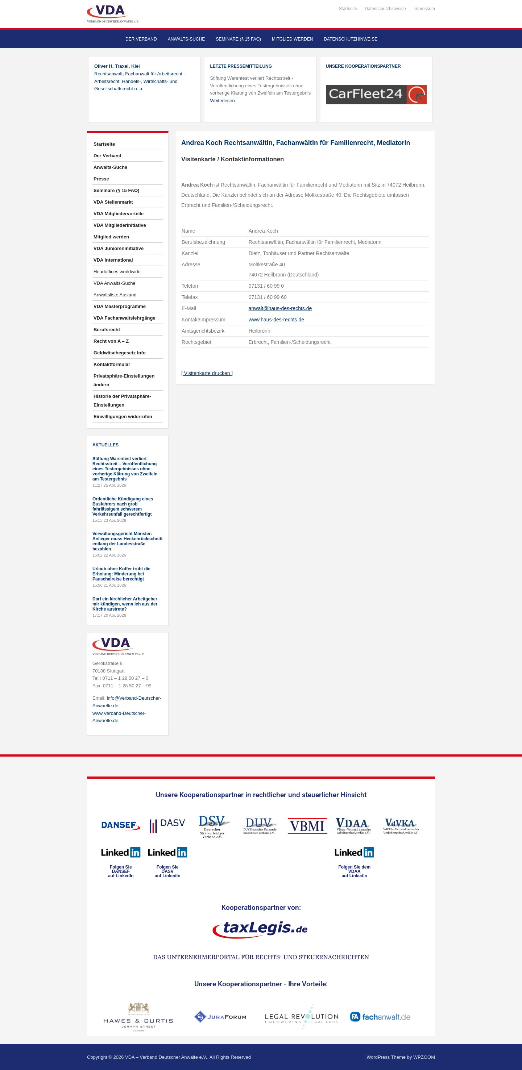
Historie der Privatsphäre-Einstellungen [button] (122, 401)
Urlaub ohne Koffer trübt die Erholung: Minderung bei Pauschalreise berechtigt (121, 574)
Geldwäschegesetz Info (120, 352)
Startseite (348, 8)
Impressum (424, 8)
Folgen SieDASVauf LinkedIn (168, 871)
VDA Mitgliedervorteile (119, 213)
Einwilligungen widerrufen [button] (123, 416)
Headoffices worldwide (117, 271)
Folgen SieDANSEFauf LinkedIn (121, 871)
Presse (101, 179)
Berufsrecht (107, 329)
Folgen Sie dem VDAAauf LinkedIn (354, 871)
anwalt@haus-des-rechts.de (280, 308)
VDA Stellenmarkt (113, 202)
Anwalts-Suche (186, 39)
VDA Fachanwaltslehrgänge (125, 318)
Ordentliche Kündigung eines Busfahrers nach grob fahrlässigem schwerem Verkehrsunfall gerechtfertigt (122, 506)
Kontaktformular (112, 364)
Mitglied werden (292, 39)
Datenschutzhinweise (385, 8)
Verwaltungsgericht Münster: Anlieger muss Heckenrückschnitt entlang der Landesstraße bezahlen (127, 541)
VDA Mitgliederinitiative (120, 225)
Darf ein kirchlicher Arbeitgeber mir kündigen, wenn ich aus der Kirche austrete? (124, 604)
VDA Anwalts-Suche (115, 283)
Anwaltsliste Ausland (115, 294)
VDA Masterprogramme (120, 306)
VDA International (113, 260)
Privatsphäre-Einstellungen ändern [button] (124, 380)
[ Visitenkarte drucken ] (207, 373)
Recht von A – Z (111, 341)
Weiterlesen (222, 100)
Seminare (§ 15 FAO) (238, 39)
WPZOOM (424, 1057)
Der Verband (141, 39)
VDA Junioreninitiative (119, 248)
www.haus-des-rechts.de (276, 319)
